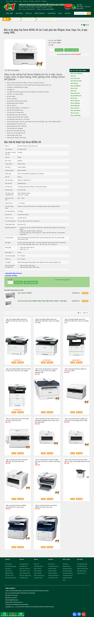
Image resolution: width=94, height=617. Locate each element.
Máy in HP (36, 564)
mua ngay (85, 293)
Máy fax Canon (52, 571)
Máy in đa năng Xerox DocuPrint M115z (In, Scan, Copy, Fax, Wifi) (17, 420)
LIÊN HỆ (67, 13)
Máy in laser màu (75, 78)
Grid (86, 313)
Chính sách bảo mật (82, 568)
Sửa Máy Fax (37, 1)
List (80, 313)
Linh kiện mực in (24, 577)
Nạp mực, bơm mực (25, 568)
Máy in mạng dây (75, 103)
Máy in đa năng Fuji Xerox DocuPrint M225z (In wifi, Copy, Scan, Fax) (17, 461)
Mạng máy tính (9, 573)
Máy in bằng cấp (75, 105)
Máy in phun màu (75, 93)
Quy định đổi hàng (82, 566)
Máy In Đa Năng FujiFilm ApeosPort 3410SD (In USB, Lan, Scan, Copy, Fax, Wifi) (17, 320)
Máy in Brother (38, 573)
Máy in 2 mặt (74, 88)
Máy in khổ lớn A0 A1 (76, 95)
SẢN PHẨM (19, 13)
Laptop (20, 1)
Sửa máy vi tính (9, 575)
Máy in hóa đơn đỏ (75, 110)
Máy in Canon (37, 568)
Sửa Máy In (25, 1)
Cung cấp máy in (38, 566)
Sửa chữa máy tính (68, 573)
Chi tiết (14, 362)
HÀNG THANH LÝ (40, 13)
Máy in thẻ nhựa (75, 108)
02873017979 (31, 9)
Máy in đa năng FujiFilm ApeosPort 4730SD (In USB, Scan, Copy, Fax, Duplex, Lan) (76, 320)
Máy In (7, 1)
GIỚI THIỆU (9, 13)
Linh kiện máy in (38, 577)
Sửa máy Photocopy (10, 577)
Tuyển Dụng (44, 1)
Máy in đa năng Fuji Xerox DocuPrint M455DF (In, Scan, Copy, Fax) (46, 507)
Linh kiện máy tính (67, 575)
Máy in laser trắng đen (76, 73)
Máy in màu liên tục (39, 575)
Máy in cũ (73, 76)
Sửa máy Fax (8, 571)
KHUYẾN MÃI (52, 13)
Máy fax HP (51, 564)
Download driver (67, 568)
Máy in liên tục (74, 83)
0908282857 (14, 597)
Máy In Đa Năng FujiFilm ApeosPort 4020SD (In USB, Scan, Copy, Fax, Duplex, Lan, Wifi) (47, 320)
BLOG (60, 13)
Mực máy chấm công (25, 575)
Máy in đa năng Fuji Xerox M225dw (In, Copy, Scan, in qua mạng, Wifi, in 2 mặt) (75, 420)
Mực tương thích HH (25, 573)
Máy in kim (73, 90)
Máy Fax (16, 1)
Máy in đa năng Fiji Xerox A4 (47, 19)
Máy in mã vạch (75, 113)
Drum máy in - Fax (24, 571)
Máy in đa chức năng (76, 81)
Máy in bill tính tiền (76, 115)
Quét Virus (65, 564)
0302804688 (14, 595)
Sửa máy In (8, 568)
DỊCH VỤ (29, 13)
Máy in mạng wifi (75, 100)
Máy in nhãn (74, 98)
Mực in (11, 1)
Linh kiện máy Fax (53, 577)
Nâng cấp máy (67, 566)
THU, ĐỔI (4, 614)
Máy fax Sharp (52, 568)
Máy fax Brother (52, 573)
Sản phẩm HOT (24, 566)
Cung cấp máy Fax (53, 566)
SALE (13, 614)
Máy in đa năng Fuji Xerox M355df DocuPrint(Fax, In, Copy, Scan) (16, 507)
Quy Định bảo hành (82, 564)
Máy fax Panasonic (53, 575)
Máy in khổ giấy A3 (76, 85)
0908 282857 (50, 9)
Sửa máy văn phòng (10, 566)
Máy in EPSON (37, 571)
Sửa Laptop (31, 1)
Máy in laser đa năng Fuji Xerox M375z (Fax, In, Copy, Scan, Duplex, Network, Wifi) (77, 461)
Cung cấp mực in (24, 564)
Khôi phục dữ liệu (67, 571)
